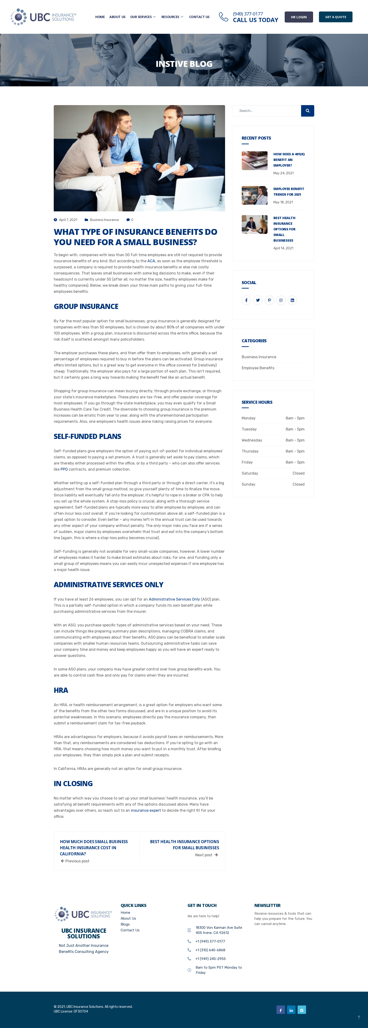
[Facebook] (280, 1009)
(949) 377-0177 (248, 14)
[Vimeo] (302, 1009)
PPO (65, 469)
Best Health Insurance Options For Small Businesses (284, 229)
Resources (172, 17)
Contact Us (199, 17)
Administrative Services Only (175, 599)
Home (100, 17)
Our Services (143, 17)
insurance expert (146, 810)
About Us (117, 17)
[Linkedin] (291, 1009)
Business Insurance (104, 220)
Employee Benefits (258, 368)
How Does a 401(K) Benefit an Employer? (289, 160)
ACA (151, 261)
